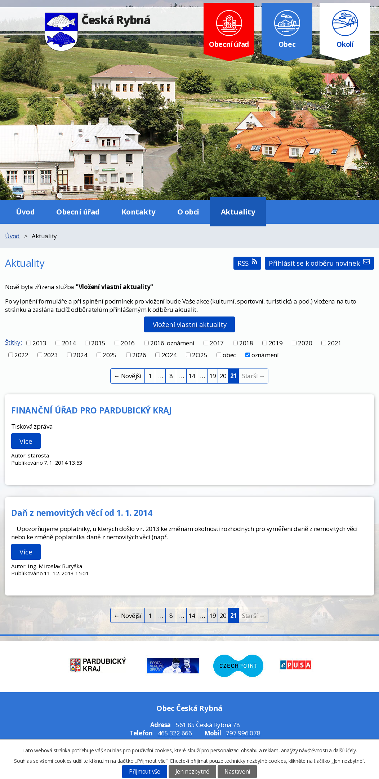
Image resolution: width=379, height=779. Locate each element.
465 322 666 (175, 733)
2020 (305, 343)
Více (25, 441)
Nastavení (237, 771)
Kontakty (138, 212)
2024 (80, 355)
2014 (69, 343)
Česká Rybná (97, 19)
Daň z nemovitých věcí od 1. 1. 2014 (81, 512)
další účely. (345, 750)
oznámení (265, 355)
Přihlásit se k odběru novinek (319, 262)
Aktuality (238, 212)
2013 (39, 343)
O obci (188, 212)
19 (213, 376)
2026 (139, 355)
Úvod (25, 212)
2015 (98, 343)
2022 (21, 355)
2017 (217, 343)
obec (229, 355)
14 (192, 376)
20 (223, 376)
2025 (110, 355)
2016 (128, 343)
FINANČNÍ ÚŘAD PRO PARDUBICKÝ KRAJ (91, 410)
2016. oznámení (172, 343)
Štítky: (13, 342)
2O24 (169, 355)
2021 (334, 343)
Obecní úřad (78, 212)
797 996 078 (243, 733)
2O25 (199, 355)
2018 (246, 343)
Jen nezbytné (192, 771)
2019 (276, 343)
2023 (51, 355)
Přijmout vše (144, 771)
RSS (247, 262)
